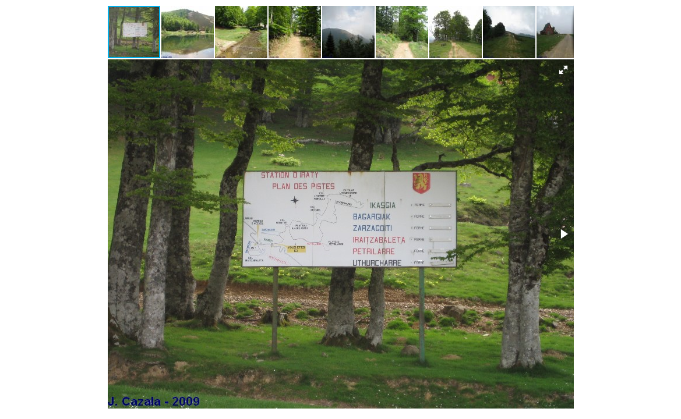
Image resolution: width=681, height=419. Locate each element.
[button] (188, 32)
